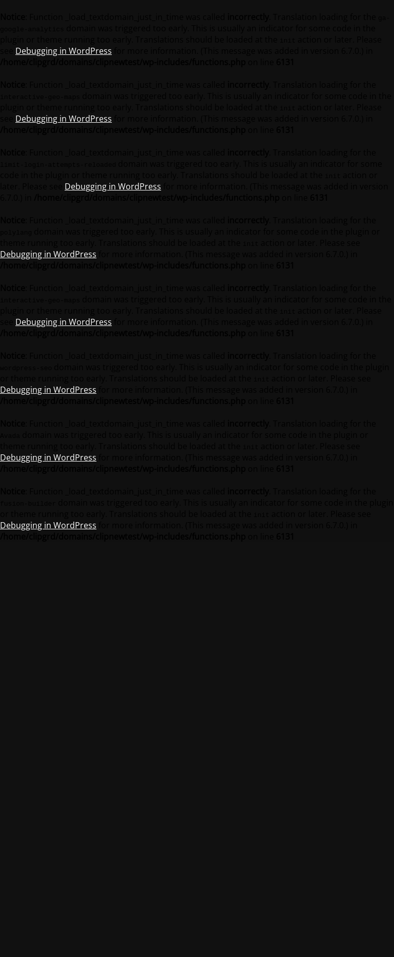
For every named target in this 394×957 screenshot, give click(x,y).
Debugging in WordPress (63, 50)
